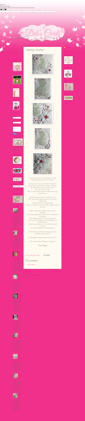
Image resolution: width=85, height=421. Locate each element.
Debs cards (67, 48)
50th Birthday (20, 232)
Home (43, 271)
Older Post (57, 271)
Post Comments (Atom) (35, 275)
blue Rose (19, 395)
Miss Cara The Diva (20, 297)
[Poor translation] (5, 9)
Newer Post (27, 271)
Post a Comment (31, 265)
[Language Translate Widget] (19, 186)
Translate (16, 190)
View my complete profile (67, 51)
